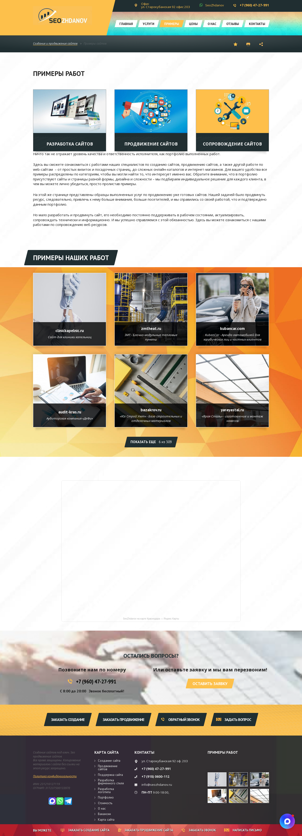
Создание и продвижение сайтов (55, 43)
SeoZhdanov (214, 5)
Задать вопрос (233, 719)
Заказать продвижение (123, 719)
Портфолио (106, 797)
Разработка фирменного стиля (111, 781)
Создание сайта (109, 760)
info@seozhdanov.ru (157, 784)
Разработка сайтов (69, 144)
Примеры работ (223, 752)
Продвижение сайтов (151, 144)
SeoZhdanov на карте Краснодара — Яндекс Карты (151, 619)
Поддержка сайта (110, 775)
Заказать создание (67, 719)
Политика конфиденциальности (55, 776)
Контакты (257, 24)
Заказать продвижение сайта (145, 830)
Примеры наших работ (71, 257)
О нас (212, 24)
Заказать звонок (199, 830)
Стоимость (105, 803)
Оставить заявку (210, 683)
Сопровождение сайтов (232, 144)
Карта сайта (106, 752)
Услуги (148, 24)
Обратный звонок (180, 719)
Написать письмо (243, 830)
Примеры (171, 24)
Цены (193, 24)
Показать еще (151, 442)
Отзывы (232, 24)
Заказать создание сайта (85, 830)
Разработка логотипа (106, 790)
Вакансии (104, 814)
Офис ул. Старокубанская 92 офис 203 (165, 5)
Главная (126, 24)
